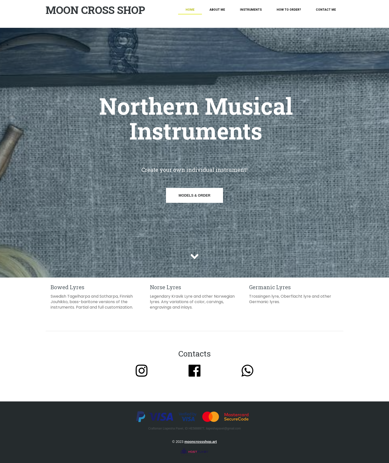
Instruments (251, 9)
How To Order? (289, 9)
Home (190, 9)
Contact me (326, 9)
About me (217, 9)
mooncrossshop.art (200, 442)
